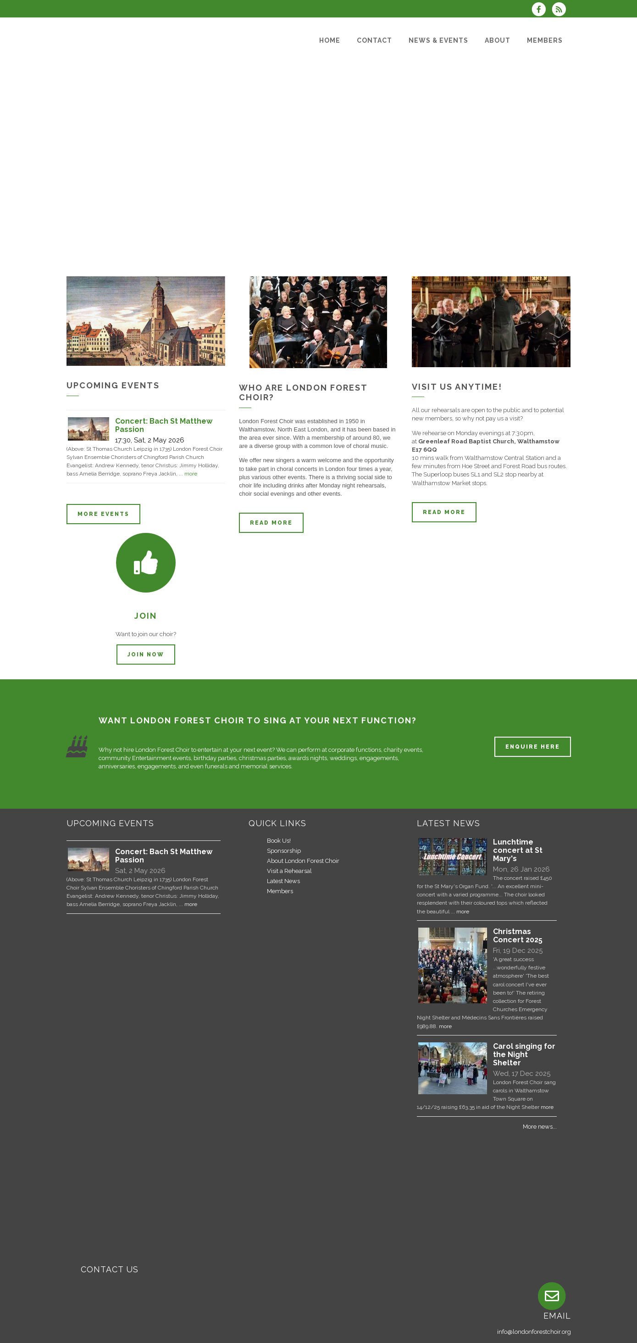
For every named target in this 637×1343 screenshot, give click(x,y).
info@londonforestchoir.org (534, 1331)
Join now (145, 654)
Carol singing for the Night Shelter (524, 1054)
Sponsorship (284, 850)
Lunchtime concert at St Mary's (518, 850)
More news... (540, 1126)
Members (280, 891)
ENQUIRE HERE (532, 747)
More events (103, 514)
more (190, 473)
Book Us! (279, 840)
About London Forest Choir (303, 860)
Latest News (283, 881)
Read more (271, 523)
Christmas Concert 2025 (518, 935)
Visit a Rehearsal (289, 870)
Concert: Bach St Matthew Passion (163, 855)
